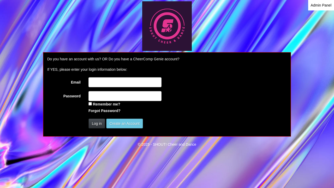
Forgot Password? (104, 111)
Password (72, 96)
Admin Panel (321, 5)
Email (76, 82)
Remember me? (106, 104)
